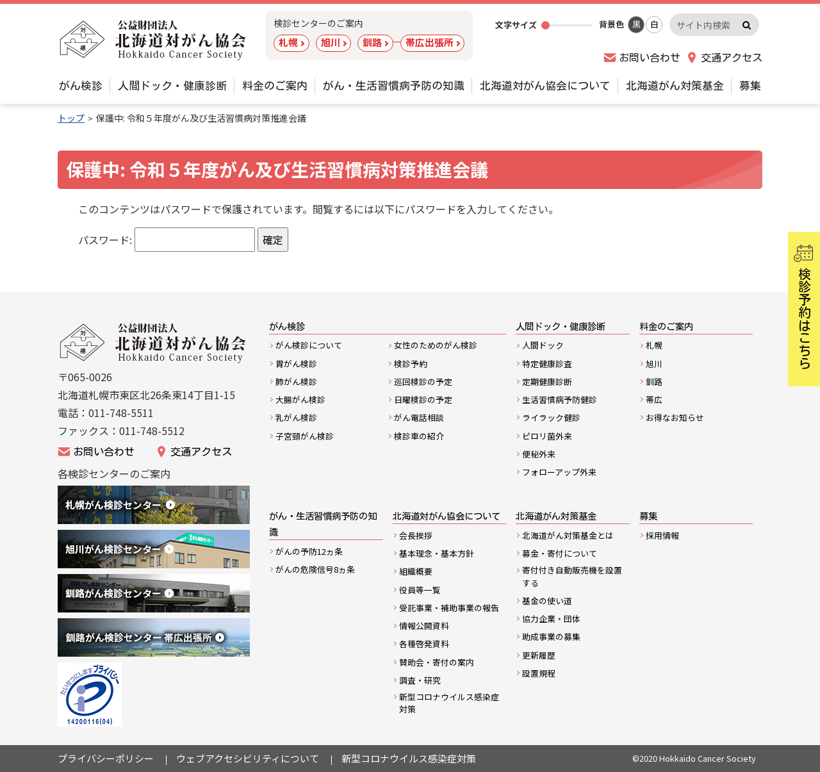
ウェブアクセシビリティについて (247, 758)
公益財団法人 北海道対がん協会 (154, 40)
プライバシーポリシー (106, 758)
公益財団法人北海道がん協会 (154, 343)
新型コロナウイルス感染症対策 (408, 758)
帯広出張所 (430, 42)
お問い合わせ (649, 58)
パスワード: (166, 239)
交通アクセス (731, 58)
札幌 (288, 42)
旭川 (330, 42)
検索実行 (747, 24)
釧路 (372, 42)
